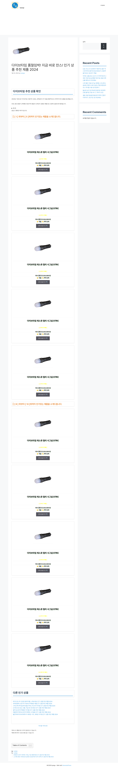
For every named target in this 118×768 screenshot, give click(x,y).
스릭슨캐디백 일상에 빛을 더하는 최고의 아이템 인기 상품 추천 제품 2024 (34, 706)
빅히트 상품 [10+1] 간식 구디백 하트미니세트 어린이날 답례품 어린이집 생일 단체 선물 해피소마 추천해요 (94, 78)
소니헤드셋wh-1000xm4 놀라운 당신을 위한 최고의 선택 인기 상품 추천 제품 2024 (34, 756)
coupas (103, 5)
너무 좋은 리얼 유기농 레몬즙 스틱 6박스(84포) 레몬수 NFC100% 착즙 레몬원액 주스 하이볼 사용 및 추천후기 (94, 85)
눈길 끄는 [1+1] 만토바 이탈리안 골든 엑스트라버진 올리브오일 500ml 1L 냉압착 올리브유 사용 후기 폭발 (94, 71)
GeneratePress (66, 765)
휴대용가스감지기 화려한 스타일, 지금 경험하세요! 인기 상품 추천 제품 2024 (32, 755)
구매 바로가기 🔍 (43, 170)
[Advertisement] (59, 23)
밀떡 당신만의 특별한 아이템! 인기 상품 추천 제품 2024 (29, 710)
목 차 (14, 108)
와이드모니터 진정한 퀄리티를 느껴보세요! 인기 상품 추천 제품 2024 (32, 701)
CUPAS (15, 751)
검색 (84, 42)
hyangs (22, 7)
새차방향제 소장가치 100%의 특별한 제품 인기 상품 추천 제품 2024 (32, 703)
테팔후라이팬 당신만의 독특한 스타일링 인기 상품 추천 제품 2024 (32, 712)
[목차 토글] (29, 745)
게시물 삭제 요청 (42, 726)
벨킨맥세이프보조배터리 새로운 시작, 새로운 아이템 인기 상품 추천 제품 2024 (35, 714)
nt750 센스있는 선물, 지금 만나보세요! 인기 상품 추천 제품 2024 (32, 708)
